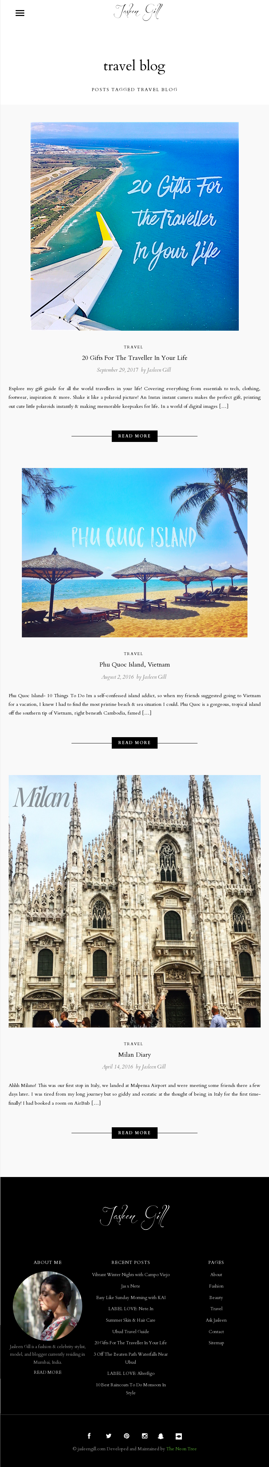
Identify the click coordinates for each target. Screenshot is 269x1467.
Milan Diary (134, 1054)
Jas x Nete (130, 1286)
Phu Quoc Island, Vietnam (134, 664)
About (216, 1275)
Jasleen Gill (159, 369)
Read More (134, 436)
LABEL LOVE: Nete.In (130, 1309)
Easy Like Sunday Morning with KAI (131, 1298)
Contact (216, 1332)
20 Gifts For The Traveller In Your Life (134, 358)
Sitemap (216, 1343)
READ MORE (47, 1373)
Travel (133, 347)
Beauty (216, 1298)
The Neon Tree (181, 1449)
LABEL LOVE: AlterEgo (130, 1374)
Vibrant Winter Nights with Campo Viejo (131, 1275)
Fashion (216, 1286)
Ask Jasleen (216, 1320)
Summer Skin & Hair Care (130, 1320)
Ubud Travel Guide (130, 1332)
